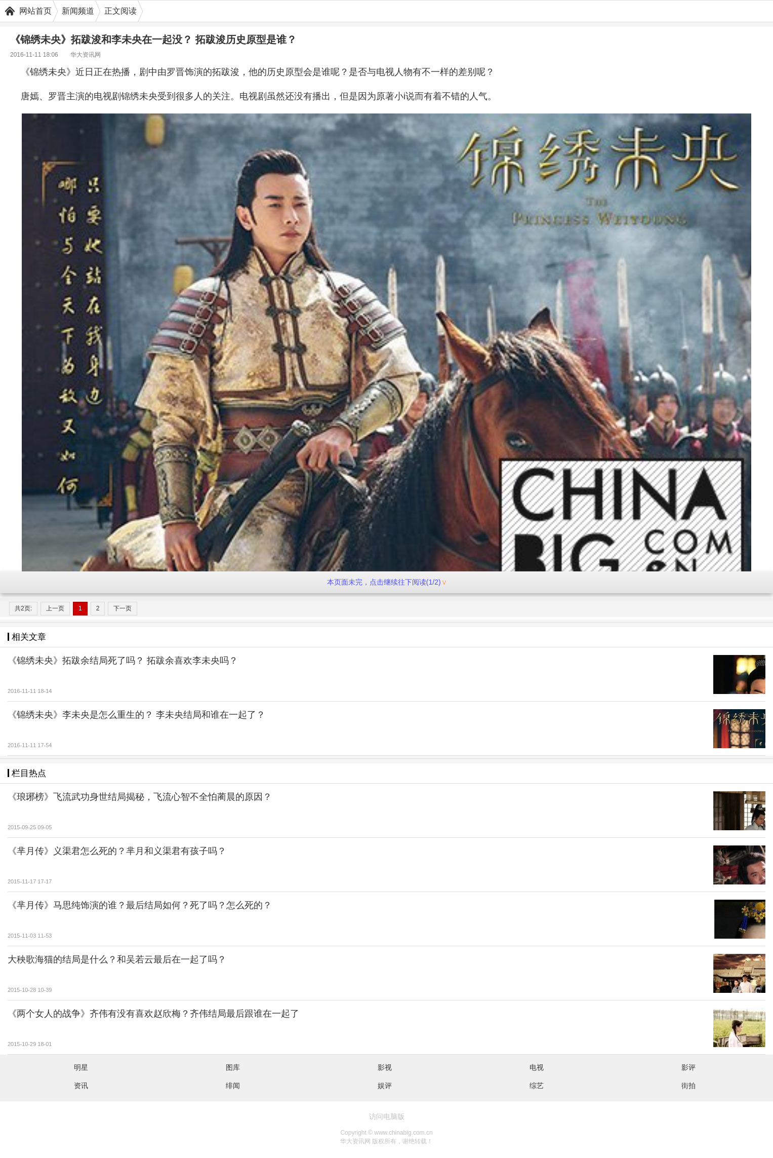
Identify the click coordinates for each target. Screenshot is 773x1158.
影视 (385, 1067)
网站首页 (35, 11)
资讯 (81, 1086)
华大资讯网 (85, 54)
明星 (81, 1067)
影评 (688, 1067)
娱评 (385, 1086)
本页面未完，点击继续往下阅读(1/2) (386, 582)
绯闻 (233, 1086)
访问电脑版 (386, 1116)
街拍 (688, 1086)
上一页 (55, 608)
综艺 (537, 1086)
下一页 (122, 608)
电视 (537, 1067)
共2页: (23, 608)
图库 (233, 1067)
